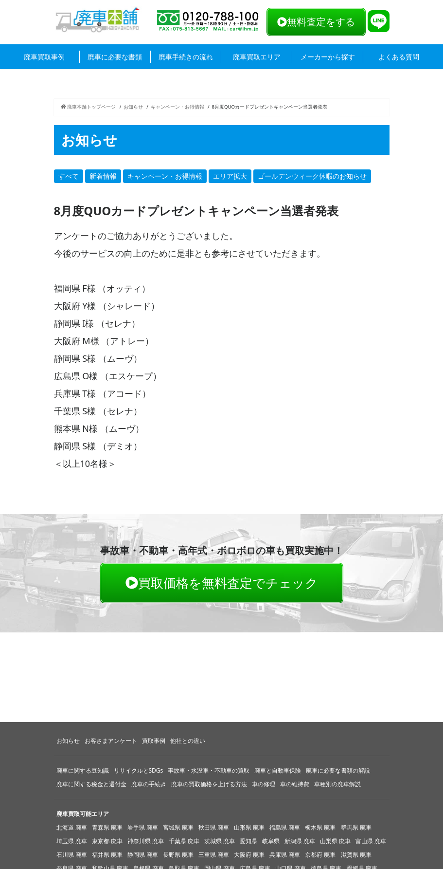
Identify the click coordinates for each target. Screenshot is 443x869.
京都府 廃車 (320, 855)
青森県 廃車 (107, 827)
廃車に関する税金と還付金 (91, 784)
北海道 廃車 (71, 827)
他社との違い (187, 741)
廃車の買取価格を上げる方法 (209, 784)
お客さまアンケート (111, 741)
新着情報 (103, 176)
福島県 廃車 (284, 827)
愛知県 (248, 841)
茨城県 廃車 (219, 841)
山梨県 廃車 (335, 841)
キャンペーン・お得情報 (177, 107)
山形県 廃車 (249, 827)
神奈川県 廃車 (145, 841)
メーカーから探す (328, 56)
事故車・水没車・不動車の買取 (208, 770)
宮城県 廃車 (178, 827)
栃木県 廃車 (320, 827)
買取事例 (153, 741)
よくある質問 (398, 56)
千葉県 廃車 (184, 841)
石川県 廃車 (71, 855)
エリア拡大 (230, 176)
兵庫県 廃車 (284, 855)
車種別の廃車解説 (337, 784)
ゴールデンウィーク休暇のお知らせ (312, 176)
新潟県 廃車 (299, 841)
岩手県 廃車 (142, 827)
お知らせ (133, 107)
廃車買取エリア (257, 56)
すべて (68, 176)
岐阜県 (271, 841)
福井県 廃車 (107, 855)
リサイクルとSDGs (138, 770)
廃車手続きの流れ (186, 56)
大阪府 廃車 (249, 855)
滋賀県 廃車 (356, 855)
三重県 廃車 (213, 855)
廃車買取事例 (44, 56)
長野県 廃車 (178, 855)
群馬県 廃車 (356, 827)
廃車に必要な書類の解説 (338, 770)
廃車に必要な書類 (115, 56)
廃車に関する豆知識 (82, 770)
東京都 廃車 (107, 841)
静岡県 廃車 (142, 855)
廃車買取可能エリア (82, 814)
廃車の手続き (148, 784)
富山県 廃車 (370, 841)
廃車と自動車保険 (277, 770)
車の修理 (263, 784)
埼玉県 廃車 (71, 841)
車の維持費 (294, 784)
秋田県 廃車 (213, 827)
